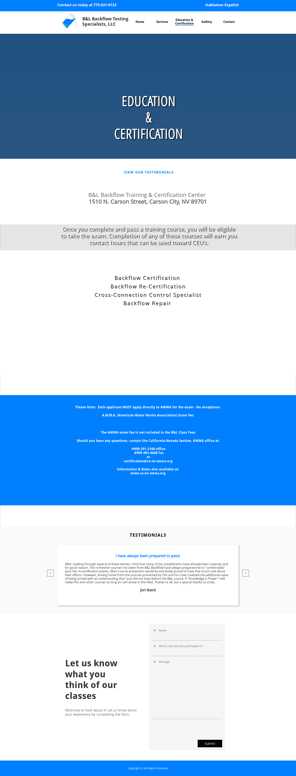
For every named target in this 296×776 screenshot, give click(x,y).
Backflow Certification (147, 277)
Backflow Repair (148, 303)
